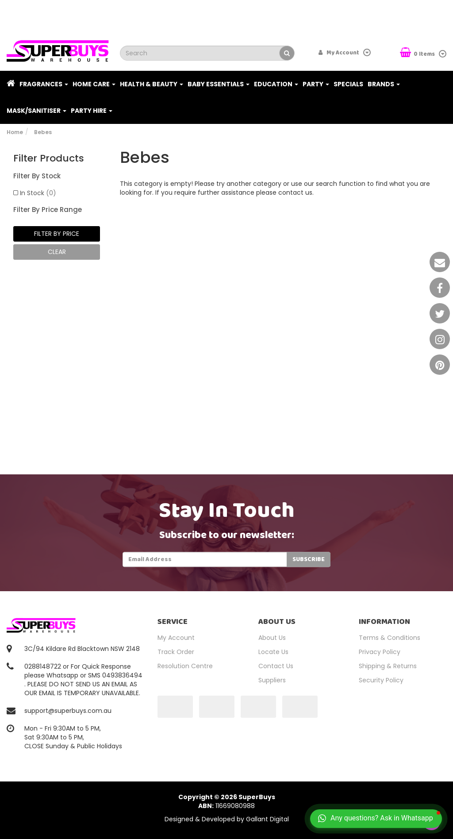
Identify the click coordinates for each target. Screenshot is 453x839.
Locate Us (273, 651)
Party (316, 84)
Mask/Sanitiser (36, 110)
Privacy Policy (379, 651)
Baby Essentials (219, 84)
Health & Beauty (151, 84)
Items (418, 53)
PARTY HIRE (91, 110)
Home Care (94, 84)
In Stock (38, 193)
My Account (176, 637)
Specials (348, 84)
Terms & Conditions (389, 637)
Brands (384, 84)
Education (276, 84)
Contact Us (275, 666)
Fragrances (43, 84)
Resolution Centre (185, 666)
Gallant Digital (267, 819)
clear (57, 251)
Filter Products (48, 158)
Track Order (175, 651)
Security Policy (381, 680)
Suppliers (272, 680)
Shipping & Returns (388, 666)
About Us (272, 637)
